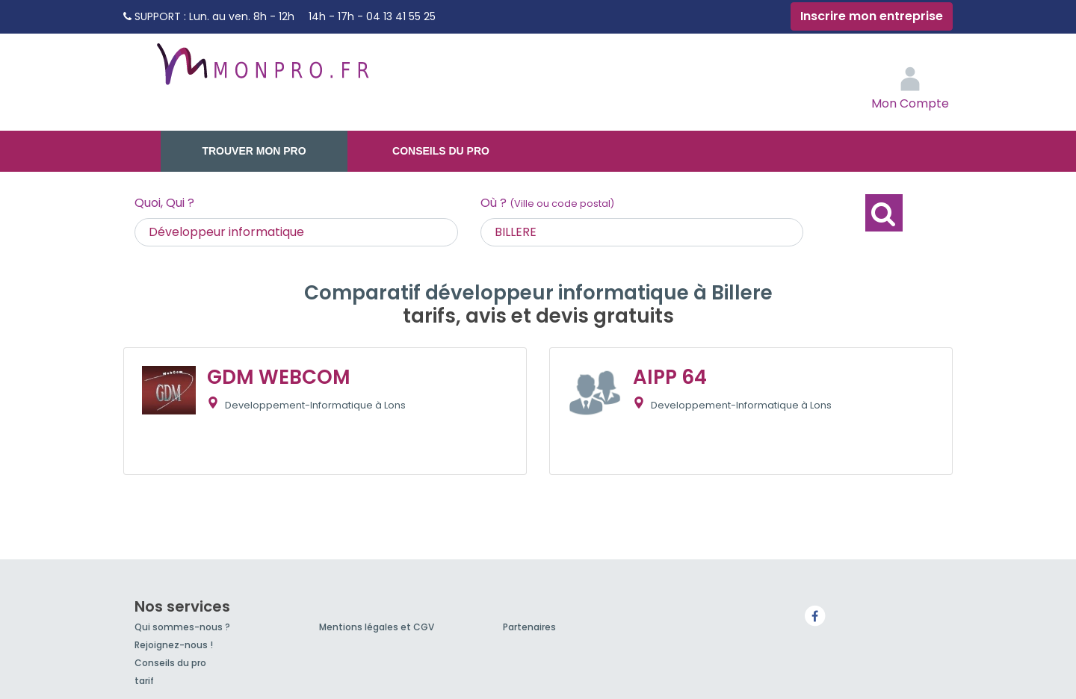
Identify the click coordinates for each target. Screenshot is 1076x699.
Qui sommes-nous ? (182, 627)
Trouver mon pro (254, 151)
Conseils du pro (440, 151)
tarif (144, 680)
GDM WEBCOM (278, 377)
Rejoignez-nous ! (173, 645)
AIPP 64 (670, 377)
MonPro (262, 71)
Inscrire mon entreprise (871, 16)
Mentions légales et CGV (376, 627)
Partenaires (529, 627)
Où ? (547, 202)
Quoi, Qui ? (164, 202)
